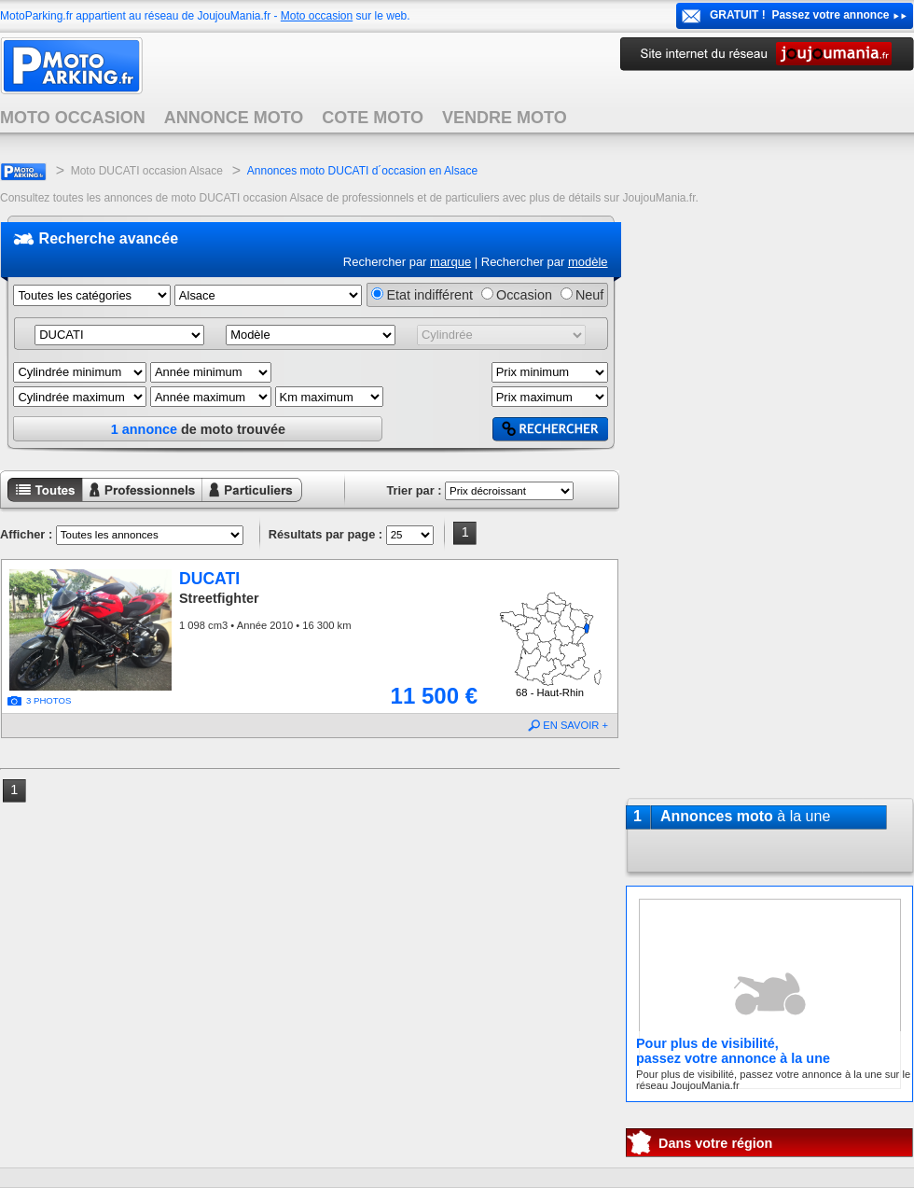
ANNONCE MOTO (234, 117)
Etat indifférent (429, 294)
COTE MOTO (372, 117)
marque (450, 262)
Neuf (589, 294)
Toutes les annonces (41, 503)
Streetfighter (219, 598)
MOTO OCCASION (72, 117)
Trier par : (413, 490)
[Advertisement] (770, 498)
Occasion (524, 294)
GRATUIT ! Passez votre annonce (800, 14)
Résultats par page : (325, 534)
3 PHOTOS (48, 700)
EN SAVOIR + (575, 725)
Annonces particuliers (237, 503)
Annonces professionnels (130, 503)
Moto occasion (317, 15)
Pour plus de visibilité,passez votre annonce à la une (733, 1051)
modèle (588, 262)
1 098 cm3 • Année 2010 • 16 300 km (265, 625)
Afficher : (26, 534)
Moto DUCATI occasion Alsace (147, 170)
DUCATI (209, 578)
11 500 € (434, 695)
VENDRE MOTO (504, 117)
